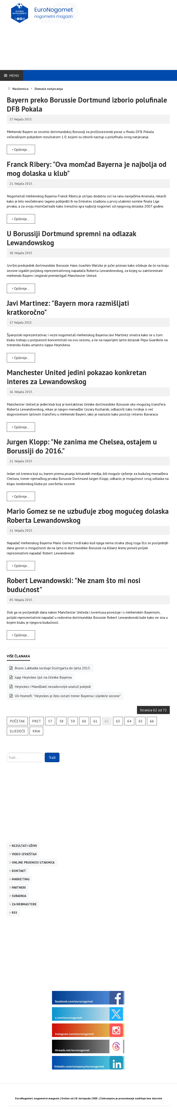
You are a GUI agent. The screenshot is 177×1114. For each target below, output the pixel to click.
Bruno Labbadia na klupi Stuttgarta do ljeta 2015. (52, 668)
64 (129, 721)
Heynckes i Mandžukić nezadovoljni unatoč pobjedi (52, 686)
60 (84, 721)
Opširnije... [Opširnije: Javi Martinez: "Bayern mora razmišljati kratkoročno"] (20, 357)
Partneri (19, 887)
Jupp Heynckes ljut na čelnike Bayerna (43, 677)
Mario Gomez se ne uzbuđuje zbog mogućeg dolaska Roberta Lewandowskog (88, 515)
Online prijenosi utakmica (33, 862)
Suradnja (19, 896)
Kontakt (19, 871)
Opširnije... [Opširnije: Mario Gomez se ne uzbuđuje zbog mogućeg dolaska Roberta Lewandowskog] (20, 565)
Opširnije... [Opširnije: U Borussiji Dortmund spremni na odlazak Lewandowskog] (20, 288)
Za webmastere (24, 904)
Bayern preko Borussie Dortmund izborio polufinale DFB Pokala (87, 104)
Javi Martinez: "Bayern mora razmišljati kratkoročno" (68, 307)
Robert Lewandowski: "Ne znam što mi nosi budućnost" (73, 585)
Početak (17, 721)
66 (152, 721)
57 (50, 721)
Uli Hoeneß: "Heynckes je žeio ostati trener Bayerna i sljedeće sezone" (67, 696)
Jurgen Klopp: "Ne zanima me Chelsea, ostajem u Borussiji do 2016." (82, 446)
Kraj (36, 731)
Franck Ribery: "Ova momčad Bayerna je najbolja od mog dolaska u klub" (86, 168)
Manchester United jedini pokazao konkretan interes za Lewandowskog (76, 377)
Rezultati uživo (24, 846)
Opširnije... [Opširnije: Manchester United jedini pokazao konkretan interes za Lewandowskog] (20, 427)
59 (73, 721)
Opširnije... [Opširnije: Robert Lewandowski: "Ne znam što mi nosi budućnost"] (20, 635)
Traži (52, 757)
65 (141, 721)
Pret (36, 721)
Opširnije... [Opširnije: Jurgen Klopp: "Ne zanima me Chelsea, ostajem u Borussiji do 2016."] (20, 496)
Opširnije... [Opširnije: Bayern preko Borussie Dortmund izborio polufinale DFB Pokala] (20, 149)
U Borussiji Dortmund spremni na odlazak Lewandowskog (71, 238)
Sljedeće (17, 731)
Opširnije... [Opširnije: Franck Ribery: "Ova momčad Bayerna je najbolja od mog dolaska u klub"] (20, 219)
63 (118, 721)
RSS (14, 913)
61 (95, 721)
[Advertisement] (120, 34)
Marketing (20, 879)
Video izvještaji (24, 854)
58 (61, 721)
